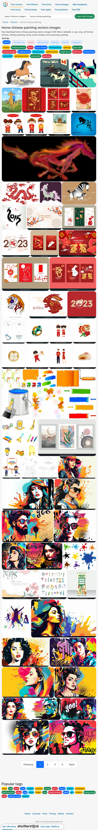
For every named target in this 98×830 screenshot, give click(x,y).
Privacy (52, 813)
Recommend (43, 42)
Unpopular (76, 42)
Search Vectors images (15, 16)
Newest (31, 42)
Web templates (80, 4)
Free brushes (31, 9)
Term (44, 813)
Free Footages (62, 4)
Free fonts (46, 4)
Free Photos (32, 4)
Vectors (14, 22)
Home (5, 22)
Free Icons (16, 9)
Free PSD (76, 9)
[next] (72, 764)
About (61, 813)
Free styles (46, 9)
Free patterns (61, 9)
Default (6, 42)
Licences (36, 813)
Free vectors (16, 4)
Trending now (18, 42)
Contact (69, 813)
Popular (65, 42)
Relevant (55, 42)
